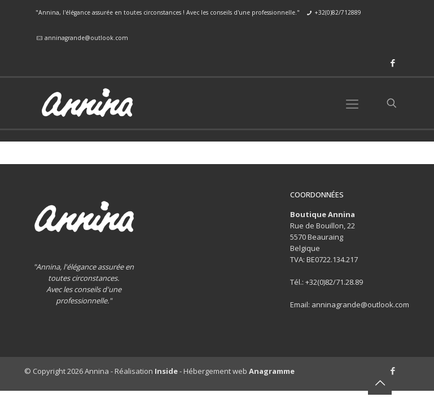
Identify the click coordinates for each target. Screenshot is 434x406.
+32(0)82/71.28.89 (334, 282)
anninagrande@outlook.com (360, 304)
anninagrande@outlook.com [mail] (86, 38)
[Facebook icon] (393, 62)
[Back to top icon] (380, 383)
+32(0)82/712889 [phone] (337, 12)
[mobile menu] (352, 103)
